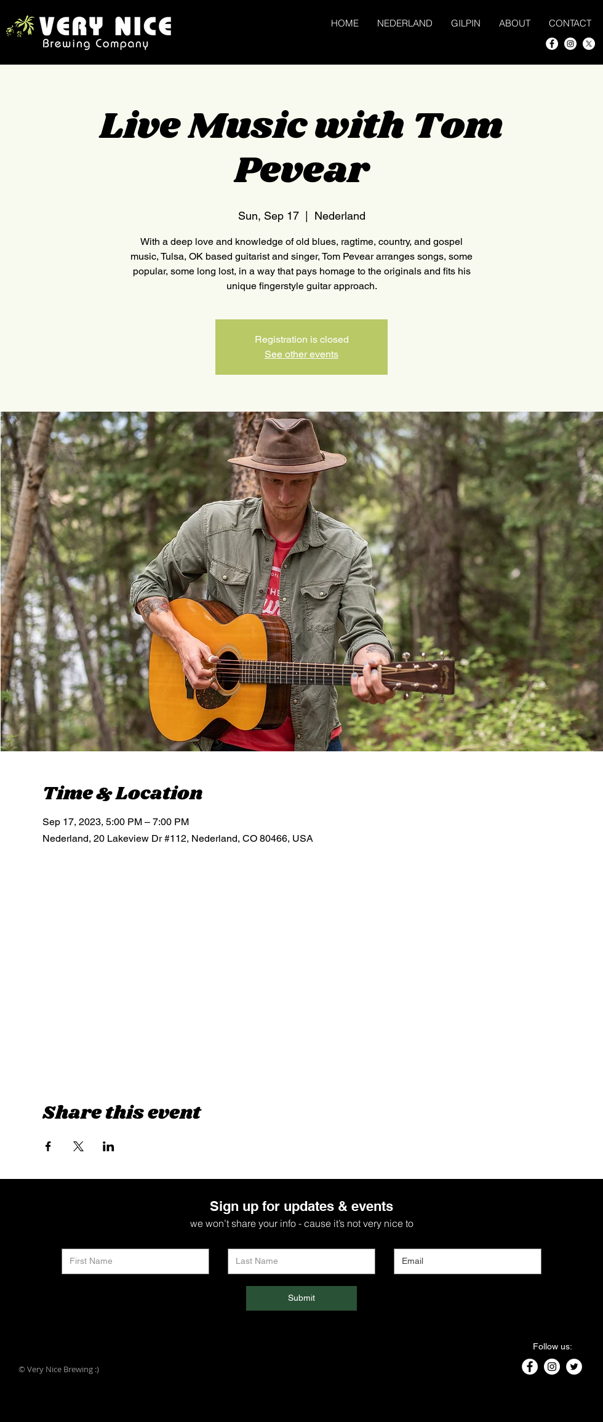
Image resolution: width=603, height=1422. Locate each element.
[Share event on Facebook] (48, 1146)
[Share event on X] (78, 1146)
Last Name (247, 1240)
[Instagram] (570, 44)
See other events (301, 354)
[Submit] (301, 1298)
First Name (82, 1240)
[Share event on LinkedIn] (108, 1146)
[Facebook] (552, 44)
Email (403, 1240)
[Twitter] (574, 1367)
